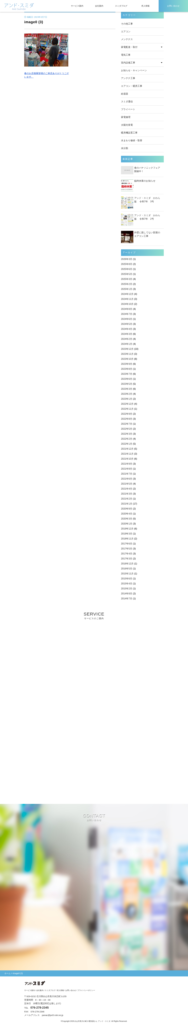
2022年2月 (126, 439)
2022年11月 (127, 409)
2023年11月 (127, 354)
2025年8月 (126, 264)
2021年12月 (127, 449)
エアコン (125, 31)
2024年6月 (126, 319)
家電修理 (125, 117)
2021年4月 (126, 488)
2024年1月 (126, 344)
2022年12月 (127, 404)
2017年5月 (126, 548)
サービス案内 (77, 6)
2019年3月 (126, 533)
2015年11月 (127, 573)
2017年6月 (126, 543)
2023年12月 (127, 349)
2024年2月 (126, 339)
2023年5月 (126, 384)
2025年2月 (126, 284)
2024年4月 (126, 329)
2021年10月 (127, 459)
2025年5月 (126, 274)
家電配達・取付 (129, 47)
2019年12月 (127, 528)
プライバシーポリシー (86, 990)
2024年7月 (126, 314)
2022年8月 (126, 419)
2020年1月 (126, 523)
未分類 (124, 148)
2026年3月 (126, 259)
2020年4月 (126, 513)
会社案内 (99, 6)
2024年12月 (127, 294)
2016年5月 (126, 568)
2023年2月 (126, 394)
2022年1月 (126, 444)
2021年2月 (126, 498)
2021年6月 (126, 478)
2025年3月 (126, 279)
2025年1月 (126, 289)
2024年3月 (126, 334)
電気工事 (125, 55)
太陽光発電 (127, 125)
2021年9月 (126, 464)
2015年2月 (126, 588)
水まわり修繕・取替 (131, 140)
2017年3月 (126, 558)
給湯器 (124, 94)
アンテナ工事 (128, 78)
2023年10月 (127, 359)
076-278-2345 (39, 1007)
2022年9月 (126, 414)
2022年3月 (126, 434)
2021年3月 (126, 493)
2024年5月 (126, 324)
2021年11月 (127, 454)
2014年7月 (126, 598)
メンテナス (127, 39)
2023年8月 (126, 369)
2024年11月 (127, 299)
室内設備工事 (128, 62)
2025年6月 (126, 269)
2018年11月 (127, 538)
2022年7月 (126, 424)
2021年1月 (126, 503)
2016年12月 (127, 563)
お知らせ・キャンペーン (134, 70)
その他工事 (127, 23)
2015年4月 (126, 583)
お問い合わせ (173, 6)
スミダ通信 (127, 101)
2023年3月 (126, 389)
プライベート (128, 109)
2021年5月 (126, 483)
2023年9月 (126, 364)
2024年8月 (126, 309)
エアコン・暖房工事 (131, 86)
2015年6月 (126, 578)
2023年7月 (126, 374)
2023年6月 (126, 379)
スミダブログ (121, 6)
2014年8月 (126, 593)
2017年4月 (126, 553)
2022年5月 (126, 429)
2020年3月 (126, 518)
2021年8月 (126, 469)
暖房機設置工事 (129, 132)
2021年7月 (126, 474)
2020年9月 (126, 508)
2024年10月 (127, 304)
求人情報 (145, 6)
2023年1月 (126, 399)
